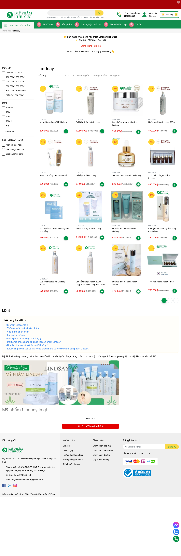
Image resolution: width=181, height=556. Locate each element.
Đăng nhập (152, 16)
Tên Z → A (68, 134)
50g (7, 185)
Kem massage (52, 17)
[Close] (178, 2)
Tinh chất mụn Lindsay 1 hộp (161, 341)
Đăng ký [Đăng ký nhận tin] (172, 506)
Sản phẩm (67, 24)
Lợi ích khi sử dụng (16, 394)
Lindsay (16, 415)
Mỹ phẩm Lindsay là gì (17, 384)
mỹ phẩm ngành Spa (102, 415)
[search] (99, 13)
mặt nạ (63, 17)
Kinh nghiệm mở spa (90, 24)
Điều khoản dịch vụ (71, 523)
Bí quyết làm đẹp (118, 24)
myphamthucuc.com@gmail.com (27, 539)
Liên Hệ (66, 505)
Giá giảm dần (100, 134)
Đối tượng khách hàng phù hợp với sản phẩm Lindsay (34, 401)
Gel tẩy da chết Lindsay (86, 234)
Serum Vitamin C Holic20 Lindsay (126, 234)
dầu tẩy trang (82, 17)
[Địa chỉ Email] (151, 505)
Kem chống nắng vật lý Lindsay (53, 181)
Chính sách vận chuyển (103, 509)
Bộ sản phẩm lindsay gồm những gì (23, 397)
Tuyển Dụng (68, 509)
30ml (8, 176)
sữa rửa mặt (94, 17)
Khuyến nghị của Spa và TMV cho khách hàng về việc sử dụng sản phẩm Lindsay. (48, 407)
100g (8, 171)
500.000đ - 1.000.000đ (16, 150)
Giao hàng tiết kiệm (14, 213)
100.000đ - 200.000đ (15, 136)
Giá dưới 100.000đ (14, 132)
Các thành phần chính (18, 391)
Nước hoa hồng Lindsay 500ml (161, 181)
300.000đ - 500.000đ (15, 145)
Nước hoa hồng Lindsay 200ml (53, 234)
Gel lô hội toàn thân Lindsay (88, 181)
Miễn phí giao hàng (14, 204)
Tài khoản (153, 13)
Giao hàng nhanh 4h (15, 208)
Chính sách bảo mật (102, 505)
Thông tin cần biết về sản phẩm (23, 387)
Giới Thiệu (48, 24)
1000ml (9, 167)
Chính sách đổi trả (101, 514)
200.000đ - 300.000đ (15, 141)
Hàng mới (115, 134)
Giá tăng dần (83, 134)
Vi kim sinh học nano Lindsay (88, 288)
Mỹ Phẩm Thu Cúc (30, 553)
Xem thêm (91, 477)
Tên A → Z (54, 134)
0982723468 (129, 16)
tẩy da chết (71, 17)
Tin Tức (139, 24)
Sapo (53, 553)
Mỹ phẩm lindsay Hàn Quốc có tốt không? (27, 404)
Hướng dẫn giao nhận (73, 518)
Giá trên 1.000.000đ (14, 154)
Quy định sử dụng (101, 518)
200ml (8, 180)
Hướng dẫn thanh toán (73, 514)
